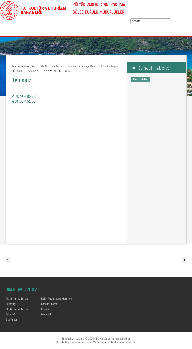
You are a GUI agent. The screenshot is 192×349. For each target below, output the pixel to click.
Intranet (45, 309)
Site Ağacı (11, 319)
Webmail (46, 314)
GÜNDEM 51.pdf (24, 101)
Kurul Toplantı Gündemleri (37, 70)
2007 (67, 70)
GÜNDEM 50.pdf (24, 96)
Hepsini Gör (140, 79)
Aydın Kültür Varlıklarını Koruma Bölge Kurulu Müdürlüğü (75, 66)
